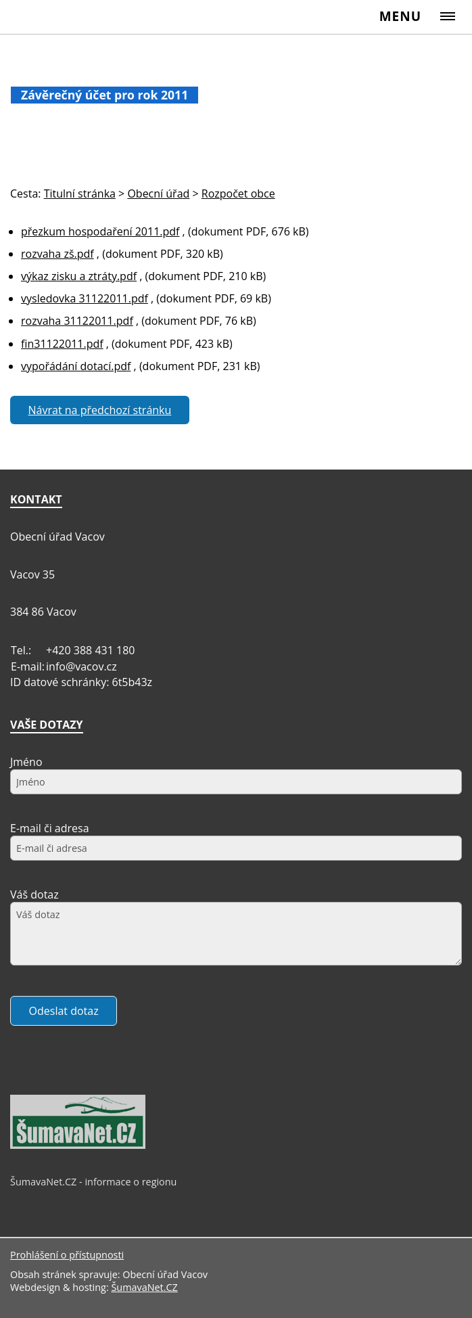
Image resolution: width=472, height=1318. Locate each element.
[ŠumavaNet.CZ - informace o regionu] (77, 1145)
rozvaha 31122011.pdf (77, 320)
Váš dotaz (34, 894)
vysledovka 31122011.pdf (84, 298)
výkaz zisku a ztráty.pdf (79, 276)
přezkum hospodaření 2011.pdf (100, 231)
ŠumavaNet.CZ (144, 1287)
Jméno (26, 761)
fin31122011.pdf (62, 343)
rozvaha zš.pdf (57, 253)
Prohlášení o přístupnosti (67, 1254)
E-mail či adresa (49, 828)
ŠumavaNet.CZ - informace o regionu (93, 1181)
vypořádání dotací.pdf (76, 366)
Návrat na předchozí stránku (100, 410)
